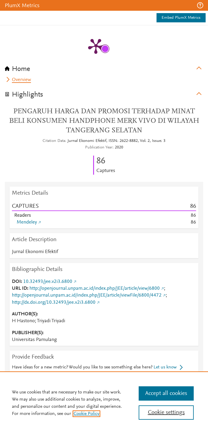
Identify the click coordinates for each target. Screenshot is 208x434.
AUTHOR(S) (24, 314)
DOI (16, 281)
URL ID (19, 288)
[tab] (104, 67)
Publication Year (98, 147)
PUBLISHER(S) (27, 333)
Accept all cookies (166, 393)
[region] (104, 402)
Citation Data (54, 141)
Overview (21, 80)
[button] (200, 5)
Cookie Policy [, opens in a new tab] (86, 413)
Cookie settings (166, 413)
